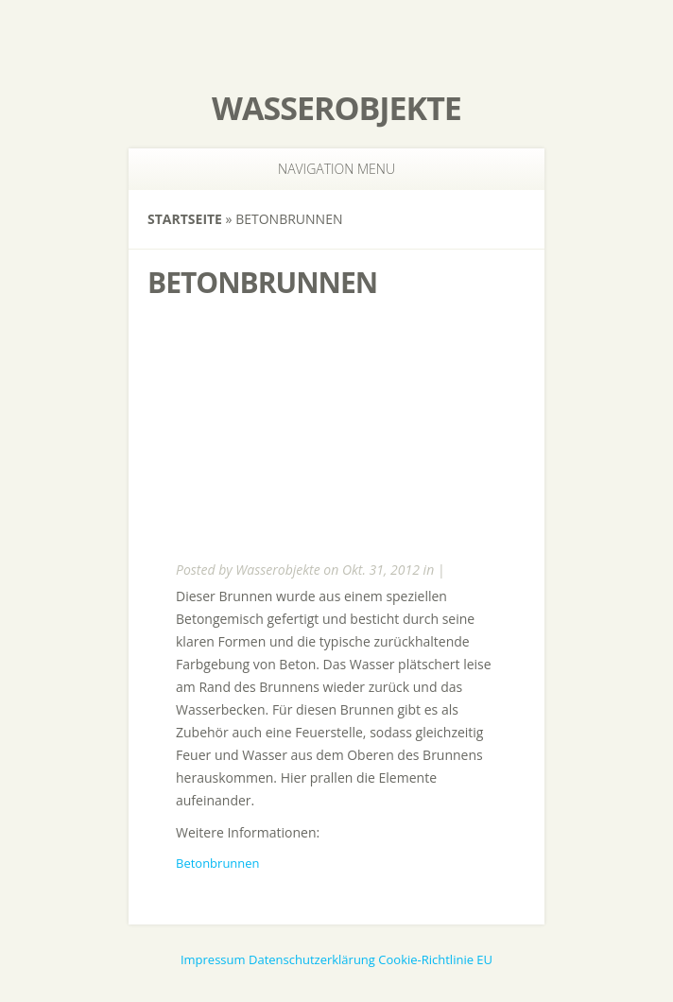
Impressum (213, 959)
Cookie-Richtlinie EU (435, 959)
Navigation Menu (325, 169)
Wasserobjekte (336, 108)
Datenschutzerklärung (312, 959)
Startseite (184, 219)
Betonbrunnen (218, 863)
